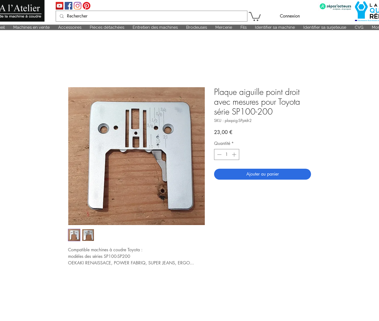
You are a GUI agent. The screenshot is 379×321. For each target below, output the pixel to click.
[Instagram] (77, 6)
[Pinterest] (86, 6)
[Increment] (234, 154)
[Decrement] (219, 154)
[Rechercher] (151, 16)
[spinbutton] (227, 154)
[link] (255, 16)
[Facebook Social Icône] (68, 6)
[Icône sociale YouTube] (59, 6)
